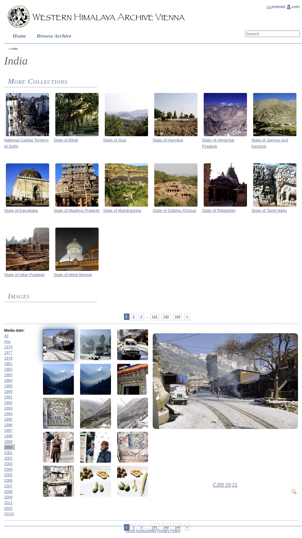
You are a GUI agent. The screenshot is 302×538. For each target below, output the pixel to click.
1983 (8, 375)
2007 (8, 486)
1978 (8, 358)
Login (295, 6)
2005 (8, 475)
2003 (8, 464)
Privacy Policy (169, 531)
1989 (8, 386)
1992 (8, 403)
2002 (8, 458)
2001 (8, 453)
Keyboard (278, 6)
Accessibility (146, 531)
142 (166, 316)
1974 (8, 347)
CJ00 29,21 (225, 485)
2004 (8, 469)
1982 (8, 369)
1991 (8, 397)
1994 (8, 414)
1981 (8, 364)
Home (19, 36)
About (130, 531)
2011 (8, 503)
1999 (8, 441)
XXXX (9, 514)
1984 (8, 380)
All (6, 336)
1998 (8, 436)
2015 (8, 508)
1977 (8, 353)
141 (154, 316)
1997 (8, 430)
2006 (8, 480)
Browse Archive (54, 36)
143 (177, 316)
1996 (8, 425)
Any (7, 341)
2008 (8, 492)
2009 (8, 497)
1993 (8, 408)
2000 (8, 447)
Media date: (14, 330)
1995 (8, 419)
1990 (8, 391)
